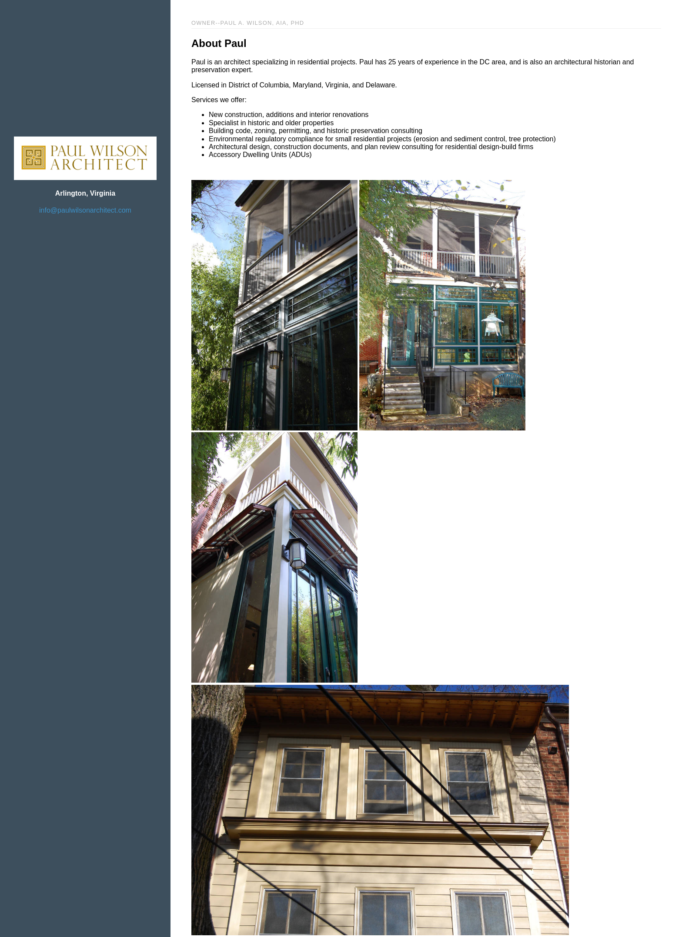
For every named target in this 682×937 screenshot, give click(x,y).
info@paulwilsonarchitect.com (85, 210)
